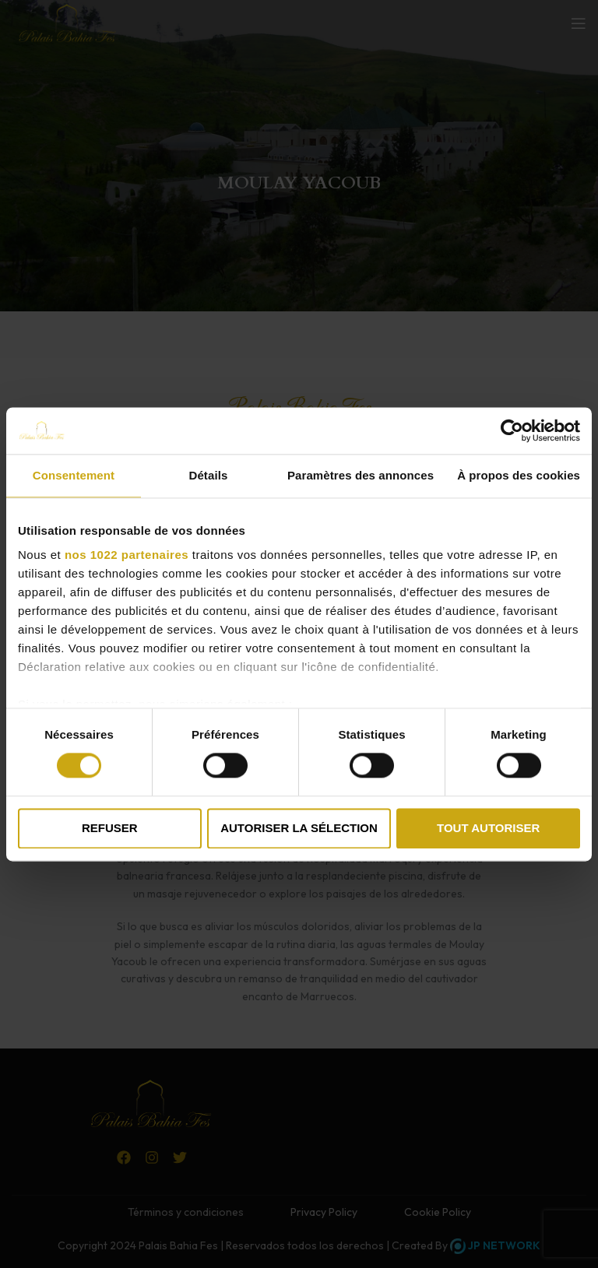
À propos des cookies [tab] (518, 475)
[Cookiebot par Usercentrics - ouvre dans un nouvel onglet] (512, 430)
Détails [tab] (207, 475)
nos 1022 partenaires (126, 554)
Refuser (110, 827)
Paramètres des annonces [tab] (360, 475)
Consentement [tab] (73, 475)
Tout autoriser (488, 827)
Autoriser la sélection (299, 827)
